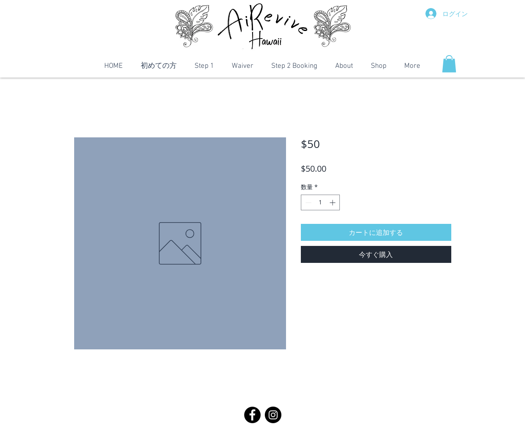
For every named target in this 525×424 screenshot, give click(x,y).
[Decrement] (307, 202)
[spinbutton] (320, 202)
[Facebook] (252, 415)
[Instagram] (273, 415)
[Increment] (333, 202)
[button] (449, 64)
